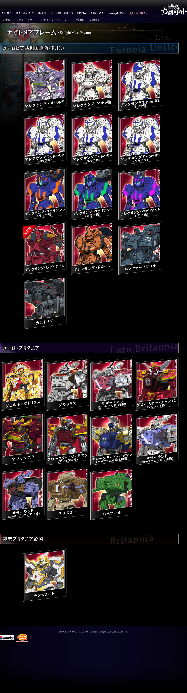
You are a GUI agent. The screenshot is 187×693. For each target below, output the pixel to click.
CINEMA (97, 13)
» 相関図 (95, 20)
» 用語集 (79, 20)
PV (51, 13)
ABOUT (7, 13)
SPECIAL (82, 13)
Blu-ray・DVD (116, 13)
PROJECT (138, 13)
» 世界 (7, 20)
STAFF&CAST (25, 13)
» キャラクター (26, 20)
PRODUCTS (64, 13)
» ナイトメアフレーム (54, 20)
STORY (42, 13)
